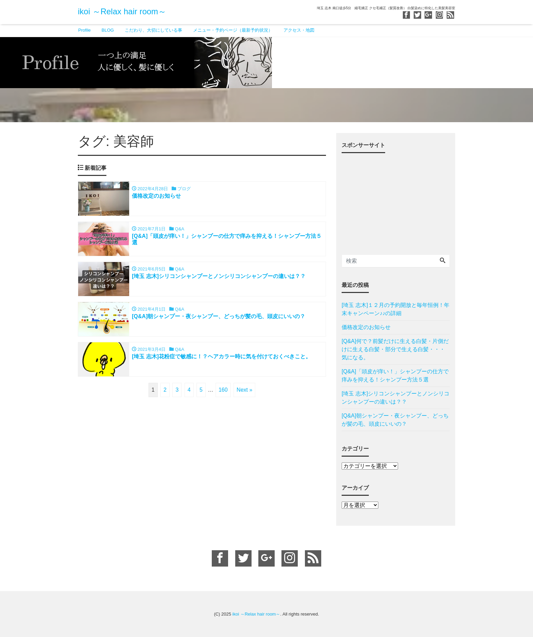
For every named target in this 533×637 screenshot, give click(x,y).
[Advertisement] (396, 201)
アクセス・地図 (298, 30)
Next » (244, 390)
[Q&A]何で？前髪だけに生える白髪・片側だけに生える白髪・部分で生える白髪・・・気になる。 (395, 349)
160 (223, 390)
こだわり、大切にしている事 (153, 30)
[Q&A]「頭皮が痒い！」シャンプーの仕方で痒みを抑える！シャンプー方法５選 (395, 375)
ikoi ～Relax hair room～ (122, 11)
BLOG (108, 30)
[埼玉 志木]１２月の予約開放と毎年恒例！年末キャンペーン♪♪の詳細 (395, 309)
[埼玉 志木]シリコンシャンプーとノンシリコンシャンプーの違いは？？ (395, 398)
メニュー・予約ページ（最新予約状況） (233, 30)
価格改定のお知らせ (366, 327)
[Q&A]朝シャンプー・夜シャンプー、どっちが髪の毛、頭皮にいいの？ (395, 420)
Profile (84, 30)
